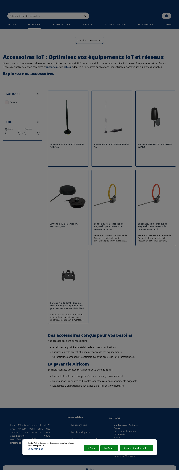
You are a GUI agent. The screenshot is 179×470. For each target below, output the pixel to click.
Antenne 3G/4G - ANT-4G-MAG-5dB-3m (67, 137)
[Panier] (166, 6)
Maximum (32, 123)
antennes (51, 58)
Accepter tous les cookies (137, 448)
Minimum (12, 123)
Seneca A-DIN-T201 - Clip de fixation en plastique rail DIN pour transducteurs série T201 (67, 297)
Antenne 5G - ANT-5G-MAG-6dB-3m (111, 137)
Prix (22, 113)
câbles (67, 58)
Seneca (13, 94)
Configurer (110, 448)
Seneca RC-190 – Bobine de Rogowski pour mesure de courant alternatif (152, 218)
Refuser (92, 448)
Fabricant (22, 85)
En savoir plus (35, 448)
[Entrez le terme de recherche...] (86, 6)
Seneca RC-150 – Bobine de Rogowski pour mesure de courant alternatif (109, 218)
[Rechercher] (127, 6)
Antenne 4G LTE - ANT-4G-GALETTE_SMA (64, 217)
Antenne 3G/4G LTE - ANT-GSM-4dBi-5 (155, 137)
